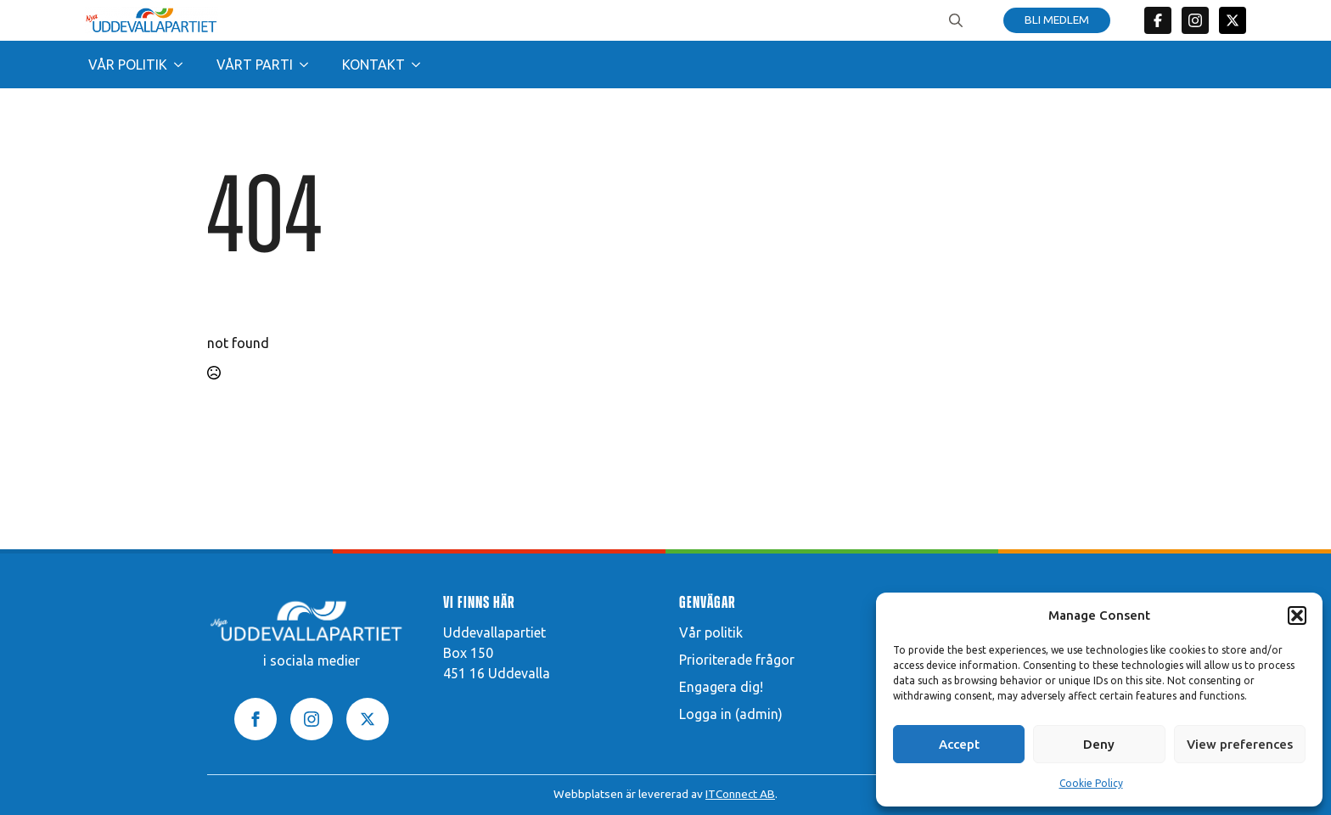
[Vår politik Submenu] (183, 64)
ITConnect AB (740, 794)
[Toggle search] (955, 20)
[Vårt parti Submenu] (309, 64)
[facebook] (255, 719)
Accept (959, 744)
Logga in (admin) (731, 714)
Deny (1099, 744)
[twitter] (1232, 20)
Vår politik (127, 64)
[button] (1297, 615)
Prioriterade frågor (737, 659)
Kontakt (373, 64)
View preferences (1240, 744)
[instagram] (311, 719)
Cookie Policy (1091, 783)
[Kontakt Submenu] (421, 64)
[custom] (1157, 20)
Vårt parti (254, 64)
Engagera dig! (721, 686)
